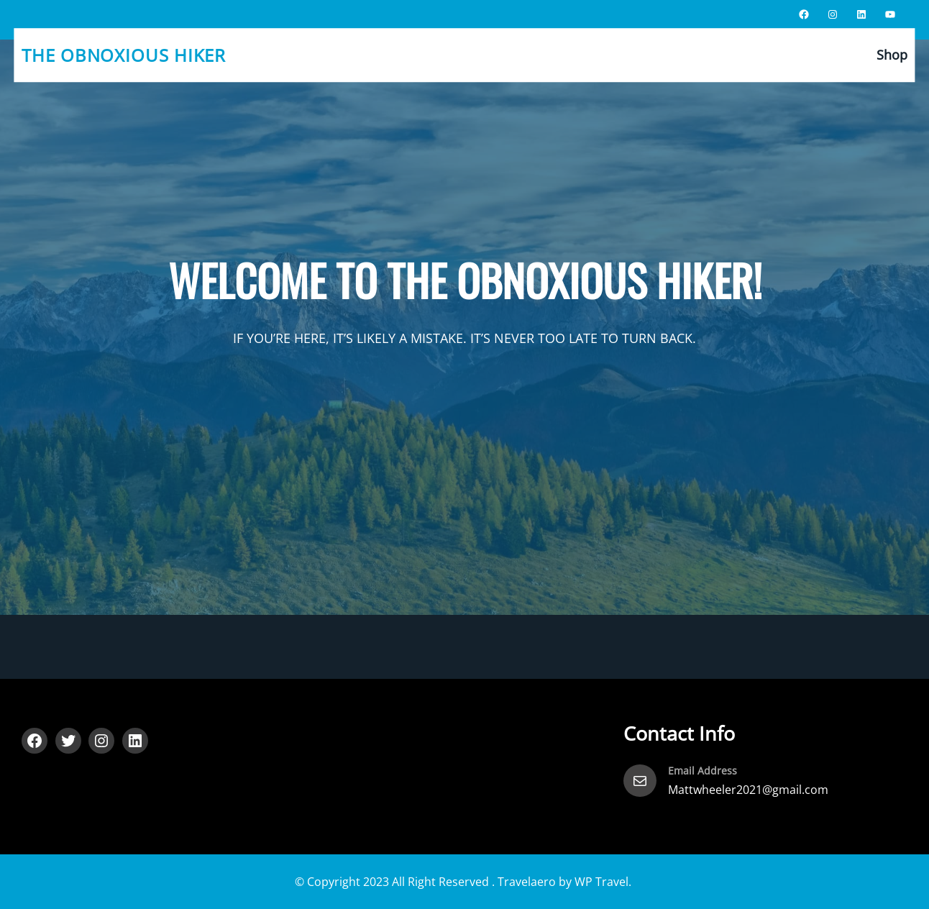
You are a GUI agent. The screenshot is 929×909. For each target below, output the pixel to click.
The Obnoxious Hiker (124, 55)
